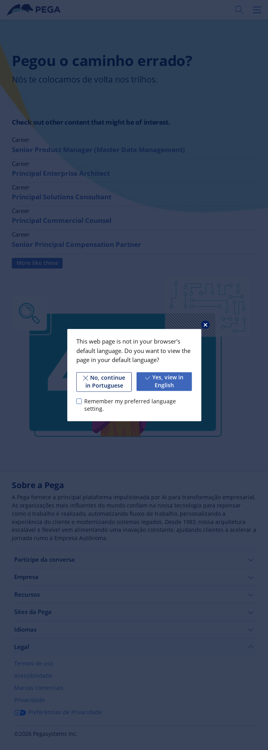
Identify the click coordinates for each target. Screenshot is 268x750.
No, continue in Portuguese (104, 381)
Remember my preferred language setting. (130, 404)
